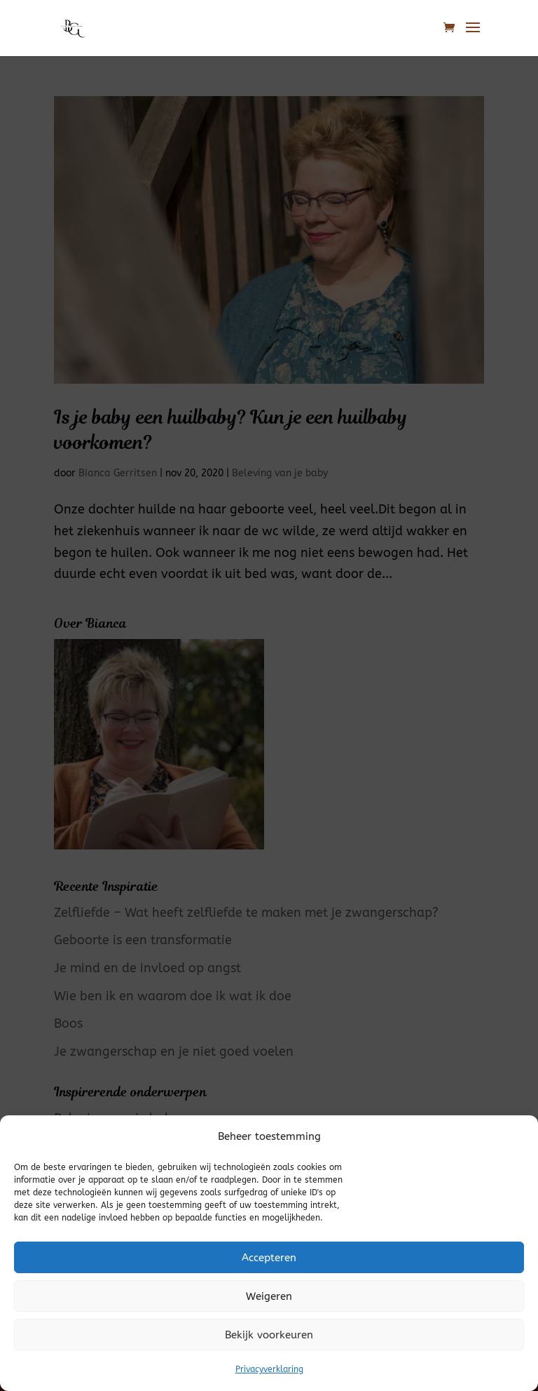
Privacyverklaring (269, 1369)
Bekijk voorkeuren (269, 1335)
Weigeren (269, 1296)
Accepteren (269, 1257)
